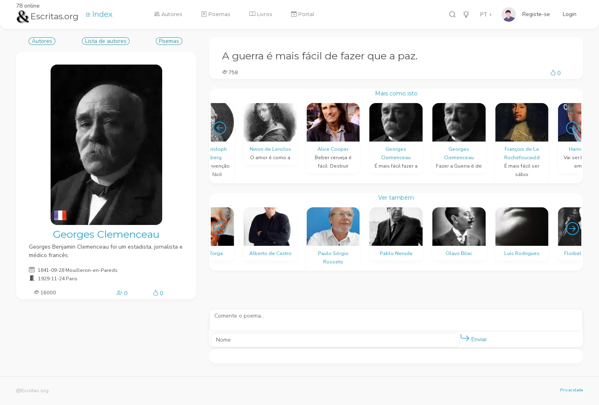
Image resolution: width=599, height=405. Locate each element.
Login (570, 14)
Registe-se (536, 14)
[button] (465, 338)
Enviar (473, 338)
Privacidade (571, 390)
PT (483, 14)
